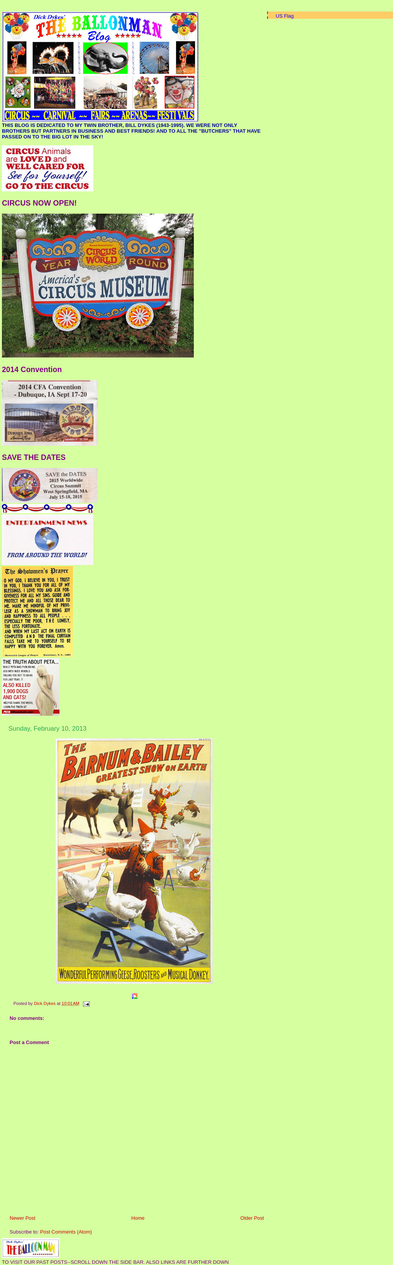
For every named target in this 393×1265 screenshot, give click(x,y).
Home (138, 1218)
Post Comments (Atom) (66, 1232)
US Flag (285, 16)
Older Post (252, 1218)
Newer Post (22, 1218)
